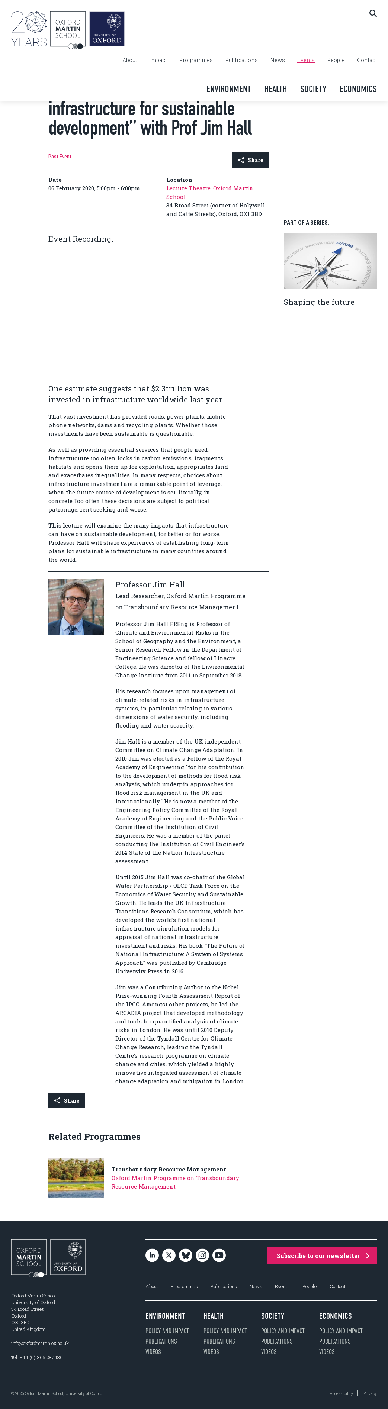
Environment (228, 89)
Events (306, 60)
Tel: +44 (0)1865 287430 (37, 1357)
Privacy (370, 1393)
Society (313, 89)
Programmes (196, 60)
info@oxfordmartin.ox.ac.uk (40, 1343)
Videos (153, 1351)
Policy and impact (167, 1331)
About (129, 60)
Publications (241, 60)
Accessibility (341, 1393)
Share (250, 160)
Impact (158, 60)
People (336, 60)
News (277, 60)
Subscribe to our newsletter (323, 1256)
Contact (367, 60)
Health (275, 89)
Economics (358, 89)
